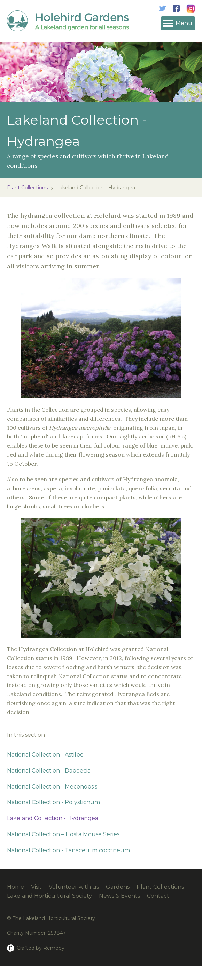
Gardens (118, 887)
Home (15, 887)
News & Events (119, 896)
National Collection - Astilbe (45, 754)
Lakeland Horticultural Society (49, 896)
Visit (36, 887)
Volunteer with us (74, 887)
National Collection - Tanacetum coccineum (68, 850)
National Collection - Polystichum (53, 802)
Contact (158, 896)
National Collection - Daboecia (49, 770)
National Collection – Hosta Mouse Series (63, 834)
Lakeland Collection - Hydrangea (52, 818)
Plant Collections (27, 187)
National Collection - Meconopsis (52, 786)
